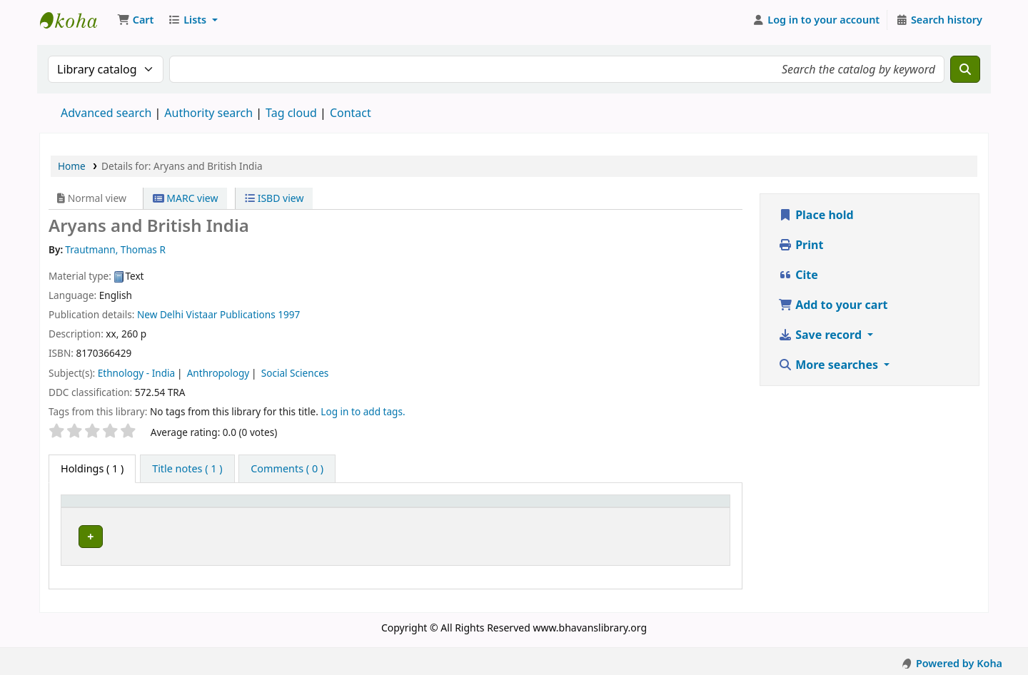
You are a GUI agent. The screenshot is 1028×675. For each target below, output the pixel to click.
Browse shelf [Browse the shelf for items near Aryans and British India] (549, 534)
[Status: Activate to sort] (689, 507)
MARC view (185, 198)
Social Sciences (295, 373)
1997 (289, 314)
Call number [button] (456, 507)
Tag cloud (291, 113)
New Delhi (160, 314)
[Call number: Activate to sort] (534, 507)
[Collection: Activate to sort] (362, 507)
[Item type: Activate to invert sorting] (113, 507)
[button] (135, 20)
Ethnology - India (136, 373)
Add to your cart (833, 305)
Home (72, 166)
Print (800, 245)
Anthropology (218, 373)
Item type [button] (92, 507)
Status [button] (671, 507)
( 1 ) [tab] (92, 468)
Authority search (208, 113)
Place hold (816, 215)
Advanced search (106, 113)
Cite (798, 275)
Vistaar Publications (231, 314)
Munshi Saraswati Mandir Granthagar (75, 20)
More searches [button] (829, 364)
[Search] (965, 69)
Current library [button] (210, 507)
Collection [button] (337, 507)
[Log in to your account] (816, 20)
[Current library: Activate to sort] (236, 507)
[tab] (187, 469)
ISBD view (274, 198)
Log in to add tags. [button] (363, 411)
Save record (821, 334)
